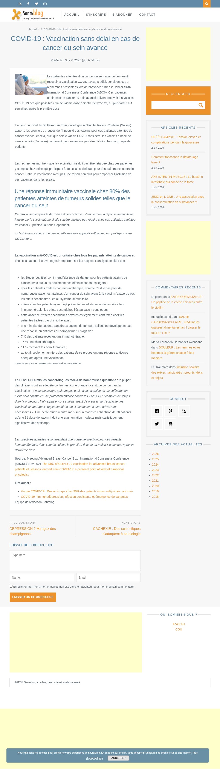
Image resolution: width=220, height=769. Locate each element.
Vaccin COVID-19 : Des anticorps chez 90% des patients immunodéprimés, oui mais (77, 491)
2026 (155, 453)
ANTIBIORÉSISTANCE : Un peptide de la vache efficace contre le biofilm (177, 302)
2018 (155, 496)
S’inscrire (96, 14)
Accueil (71, 14)
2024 (155, 464)
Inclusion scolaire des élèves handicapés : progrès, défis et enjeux (177, 372)
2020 (155, 486)
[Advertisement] (178, 54)
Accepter (118, 758)
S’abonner (122, 14)
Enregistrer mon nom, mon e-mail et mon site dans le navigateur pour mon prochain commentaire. (73, 586)
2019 (155, 491)
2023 (155, 470)
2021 (155, 480)
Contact (147, 14)
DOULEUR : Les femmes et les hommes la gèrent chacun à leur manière (175, 353)
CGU (178, 629)
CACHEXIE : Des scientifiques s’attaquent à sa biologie (116, 531)
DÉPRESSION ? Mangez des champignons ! (33, 531)
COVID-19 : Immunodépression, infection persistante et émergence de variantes (74, 496)
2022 (155, 475)
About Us (179, 624)
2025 (155, 459)
